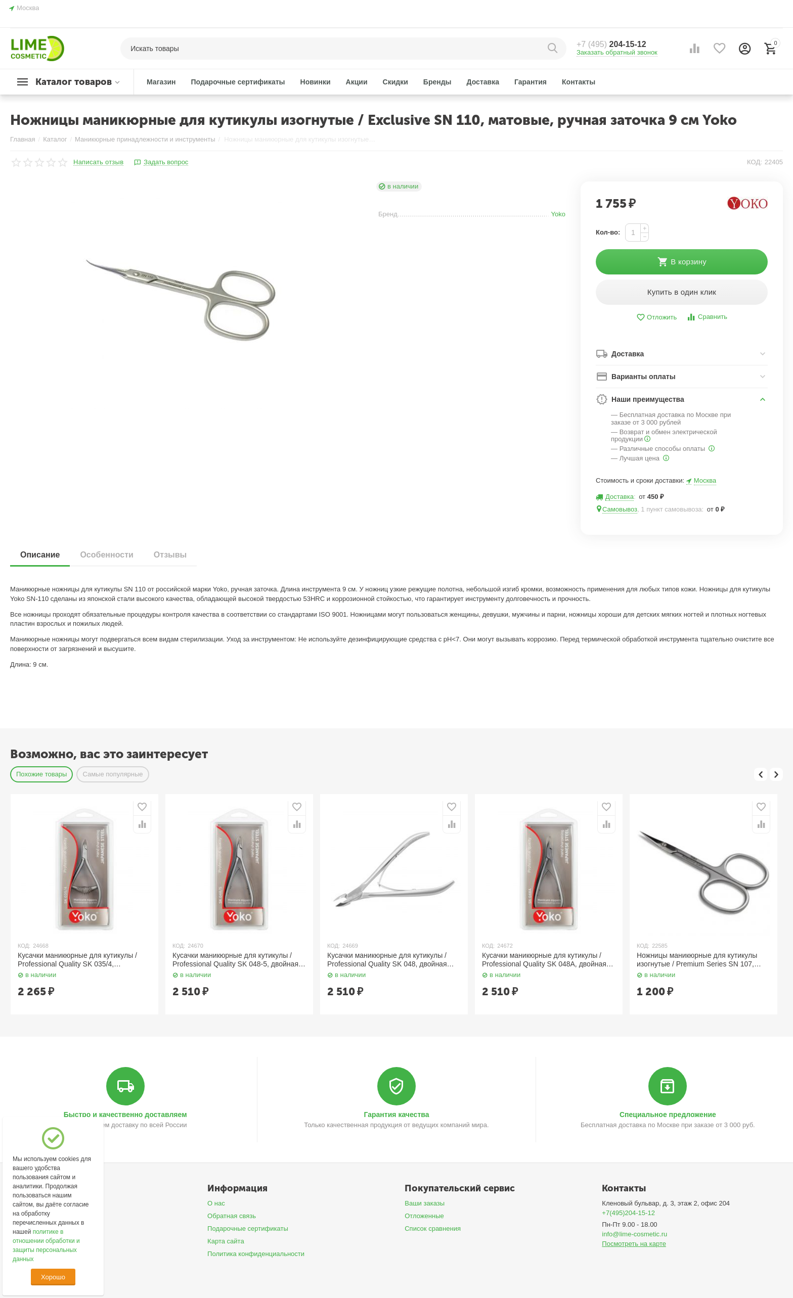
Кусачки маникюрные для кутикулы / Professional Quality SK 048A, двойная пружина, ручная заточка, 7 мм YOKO (544, 959)
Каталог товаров (73, 81)
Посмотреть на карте (634, 1243)
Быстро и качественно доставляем (125, 1114)
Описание (40, 554)
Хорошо (53, 1277)
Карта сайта (225, 1241)
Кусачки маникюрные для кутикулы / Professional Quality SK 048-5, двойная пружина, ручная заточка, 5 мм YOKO (235, 959)
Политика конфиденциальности (255, 1254)
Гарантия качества (396, 1114)
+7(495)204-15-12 (628, 1213)
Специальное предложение (668, 1114)
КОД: (754, 162)
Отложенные (424, 1216)
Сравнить (706, 317)
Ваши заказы (425, 1203)
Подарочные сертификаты (247, 1228)
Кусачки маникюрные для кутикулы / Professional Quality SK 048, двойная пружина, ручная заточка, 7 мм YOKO (389, 959)
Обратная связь (231, 1216)
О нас (216, 1203)
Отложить (656, 317)
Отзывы (170, 554)
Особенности (106, 554)
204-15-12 (611, 44)
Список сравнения (433, 1228)
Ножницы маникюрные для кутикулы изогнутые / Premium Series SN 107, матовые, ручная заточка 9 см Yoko (697, 959)
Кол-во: (608, 232)
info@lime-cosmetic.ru (634, 1234)
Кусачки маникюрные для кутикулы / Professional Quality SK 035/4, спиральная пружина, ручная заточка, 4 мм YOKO (83, 959)
